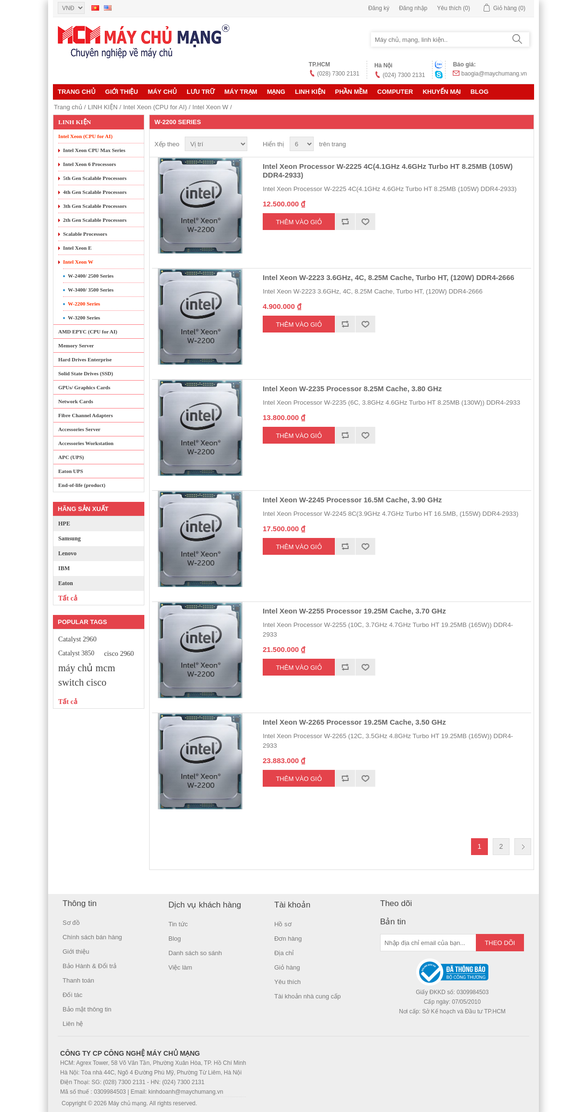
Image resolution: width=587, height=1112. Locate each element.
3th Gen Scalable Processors (95, 206)
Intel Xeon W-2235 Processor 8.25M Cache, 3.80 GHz (352, 388)
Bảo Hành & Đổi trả (89, 966)
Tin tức (178, 924)
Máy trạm (240, 91)
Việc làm (180, 967)
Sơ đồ (71, 922)
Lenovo (67, 553)
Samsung (69, 538)
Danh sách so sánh (195, 953)
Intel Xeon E (77, 248)
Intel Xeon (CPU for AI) (155, 107)
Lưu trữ (201, 91)
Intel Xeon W (210, 107)
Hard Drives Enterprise (85, 359)
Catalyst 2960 (77, 639)
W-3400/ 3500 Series (91, 290)
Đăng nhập (413, 8)
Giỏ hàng (287, 967)
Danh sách (523, 144)
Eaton (65, 583)
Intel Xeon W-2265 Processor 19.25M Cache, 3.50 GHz (354, 722)
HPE (64, 523)
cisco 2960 (119, 653)
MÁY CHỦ (162, 91)
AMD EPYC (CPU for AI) (87, 331)
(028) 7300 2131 (338, 73)
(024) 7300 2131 (404, 75)
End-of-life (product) (81, 485)
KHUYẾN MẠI (441, 91)
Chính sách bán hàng (92, 937)
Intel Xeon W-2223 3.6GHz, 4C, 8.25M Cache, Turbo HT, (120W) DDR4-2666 (388, 277)
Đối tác (72, 994)
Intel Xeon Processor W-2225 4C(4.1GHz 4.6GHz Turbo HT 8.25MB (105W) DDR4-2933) (388, 170)
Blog (480, 91)
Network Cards (75, 401)
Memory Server (76, 345)
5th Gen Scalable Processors (95, 178)
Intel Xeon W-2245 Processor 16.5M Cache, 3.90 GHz (352, 500)
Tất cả (67, 598)
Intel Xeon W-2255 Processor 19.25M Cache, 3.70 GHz (354, 611)
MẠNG (276, 91)
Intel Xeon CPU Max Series (94, 150)
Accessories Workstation (86, 443)
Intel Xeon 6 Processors (89, 164)
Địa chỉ (284, 953)
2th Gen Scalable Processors (95, 220)
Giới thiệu (121, 91)
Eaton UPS (70, 471)
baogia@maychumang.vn (494, 73)
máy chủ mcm (86, 668)
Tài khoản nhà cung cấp (307, 996)
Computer (395, 91)
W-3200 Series (84, 317)
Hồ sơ (283, 924)
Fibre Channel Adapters (85, 415)
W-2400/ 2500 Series (91, 276)
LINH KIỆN (310, 91)
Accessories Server (79, 429)
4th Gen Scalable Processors (95, 192)
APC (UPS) (71, 457)
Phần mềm (351, 91)
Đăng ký (378, 8)
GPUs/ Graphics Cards (84, 387)
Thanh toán (78, 980)
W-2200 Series (84, 304)
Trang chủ (77, 91)
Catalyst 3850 (76, 653)
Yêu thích (287, 981)
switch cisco (82, 682)
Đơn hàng (288, 938)
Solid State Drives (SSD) (85, 373)
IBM (64, 568)
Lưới (505, 144)
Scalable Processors (85, 234)
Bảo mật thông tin (87, 1009)
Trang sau (522, 846)
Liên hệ (73, 1023)
